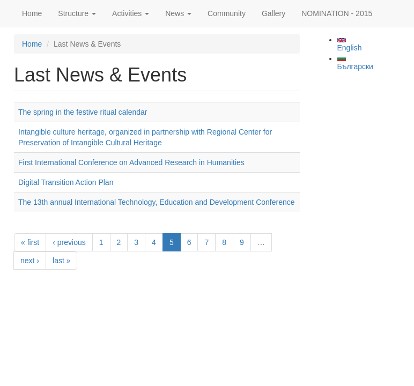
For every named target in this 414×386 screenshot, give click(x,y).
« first (30, 242)
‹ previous (69, 242)
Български (355, 63)
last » (61, 260)
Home (32, 13)
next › (29, 260)
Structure (77, 13)
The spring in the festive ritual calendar (82, 112)
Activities (130, 13)
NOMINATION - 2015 (336, 13)
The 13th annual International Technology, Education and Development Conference (156, 202)
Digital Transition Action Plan (65, 182)
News (178, 13)
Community (227, 13)
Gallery (273, 13)
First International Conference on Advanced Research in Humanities (131, 162)
